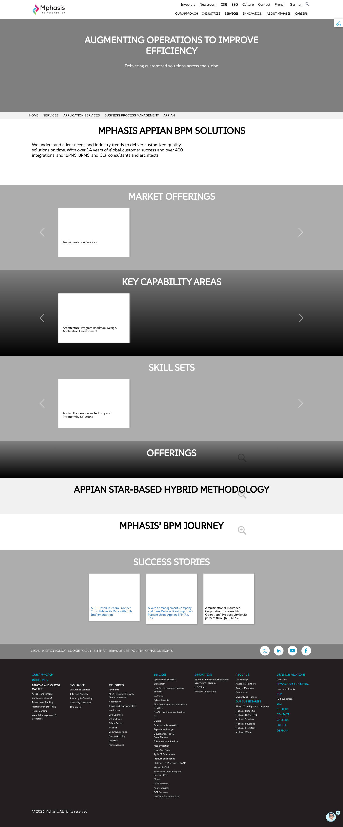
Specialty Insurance (80, 702)
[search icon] (307, 4)
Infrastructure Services (166, 741)
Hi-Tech (113, 727)
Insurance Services (80, 689)
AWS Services (161, 783)
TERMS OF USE (118, 650)
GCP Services (161, 792)
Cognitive (159, 695)
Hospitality (115, 701)
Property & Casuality (81, 698)
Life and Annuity (79, 693)
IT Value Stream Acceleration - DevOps (170, 706)
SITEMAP (100, 650)
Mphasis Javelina (245, 719)
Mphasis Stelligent (245, 727)
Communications (118, 731)
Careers (301, 14)
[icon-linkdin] (279, 654)
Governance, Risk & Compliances (164, 735)
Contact (264, 4)
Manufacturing (116, 744)
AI (155, 716)
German (296, 4)
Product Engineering (164, 758)
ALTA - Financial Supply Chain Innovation (121, 695)
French (280, 4)
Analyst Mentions (245, 688)
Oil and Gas (115, 718)
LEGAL (35, 650)
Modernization (161, 745)
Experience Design (163, 729)
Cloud (157, 779)
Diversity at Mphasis (246, 696)
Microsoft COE (161, 767)
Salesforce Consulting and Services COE (168, 773)
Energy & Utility (117, 736)
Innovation (252, 14)
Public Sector (116, 723)
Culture (248, 4)
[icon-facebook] (306, 654)
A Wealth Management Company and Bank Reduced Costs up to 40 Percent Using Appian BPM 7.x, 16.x (170, 613)
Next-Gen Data (162, 750)
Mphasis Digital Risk (246, 714)
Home (33, 115)
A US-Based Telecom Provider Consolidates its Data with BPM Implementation (112, 611)
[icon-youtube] (292, 654)
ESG (234, 4)
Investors (188, 4)
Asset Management (42, 693)
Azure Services (161, 787)
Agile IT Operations (164, 754)
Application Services (81, 115)
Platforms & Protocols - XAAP (170, 763)
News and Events (286, 689)
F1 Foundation (284, 698)
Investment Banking (42, 702)
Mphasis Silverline (245, 723)
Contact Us (241, 692)
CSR (224, 4)
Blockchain (159, 683)
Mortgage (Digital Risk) (44, 706)
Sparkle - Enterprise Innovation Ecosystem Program (212, 681)
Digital (157, 720)
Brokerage (75, 706)
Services (232, 14)
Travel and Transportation (122, 705)
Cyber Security (161, 700)
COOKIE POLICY (79, 650)
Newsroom (208, 4)
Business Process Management (132, 115)
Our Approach (186, 14)
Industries (211, 14)
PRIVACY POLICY (54, 650)
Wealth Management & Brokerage (44, 717)
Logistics (113, 740)
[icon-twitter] (265, 654)
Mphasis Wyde (244, 732)
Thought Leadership (205, 691)
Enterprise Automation (166, 725)
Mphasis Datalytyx (245, 710)
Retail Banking (39, 710)
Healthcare (115, 710)
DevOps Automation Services (169, 712)
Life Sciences (116, 714)
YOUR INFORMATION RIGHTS (152, 650)
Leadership (242, 679)
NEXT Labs (200, 687)
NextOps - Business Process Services (169, 690)
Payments (114, 689)
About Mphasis (279, 14)
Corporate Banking (42, 697)
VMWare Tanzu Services (166, 796)
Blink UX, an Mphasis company (252, 706)
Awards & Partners (246, 683)
